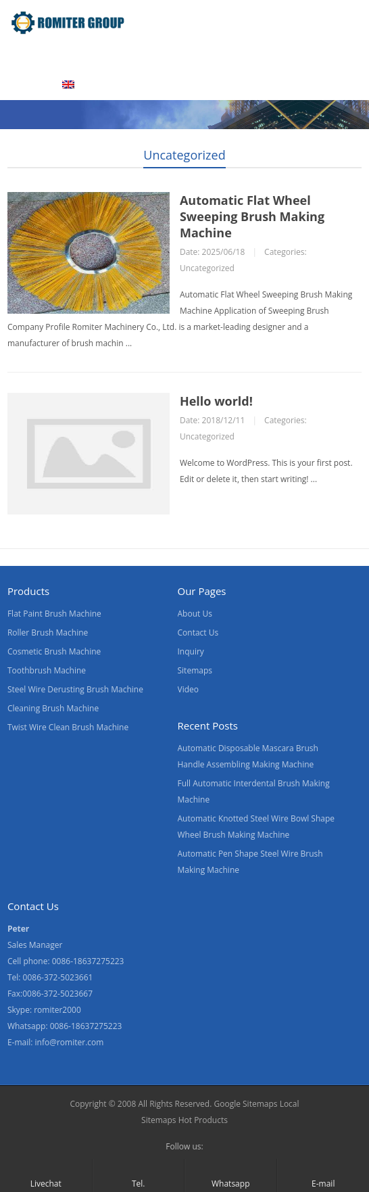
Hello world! (216, 401)
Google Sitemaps (245, 1104)
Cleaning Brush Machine (53, 708)
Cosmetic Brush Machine (54, 651)
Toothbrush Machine (46, 670)
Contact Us (326, 56)
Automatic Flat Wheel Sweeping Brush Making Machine (252, 216)
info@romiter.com (69, 1042)
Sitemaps (195, 670)
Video (212, 56)
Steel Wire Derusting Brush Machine (75, 689)
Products (86, 56)
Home (26, 56)
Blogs (25, 84)
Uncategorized (184, 155)
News (263, 56)
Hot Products (203, 1120)
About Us (153, 56)
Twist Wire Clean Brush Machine (67, 727)
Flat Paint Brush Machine (54, 613)
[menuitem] (85, 86)
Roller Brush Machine (47, 632)
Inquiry (191, 651)
